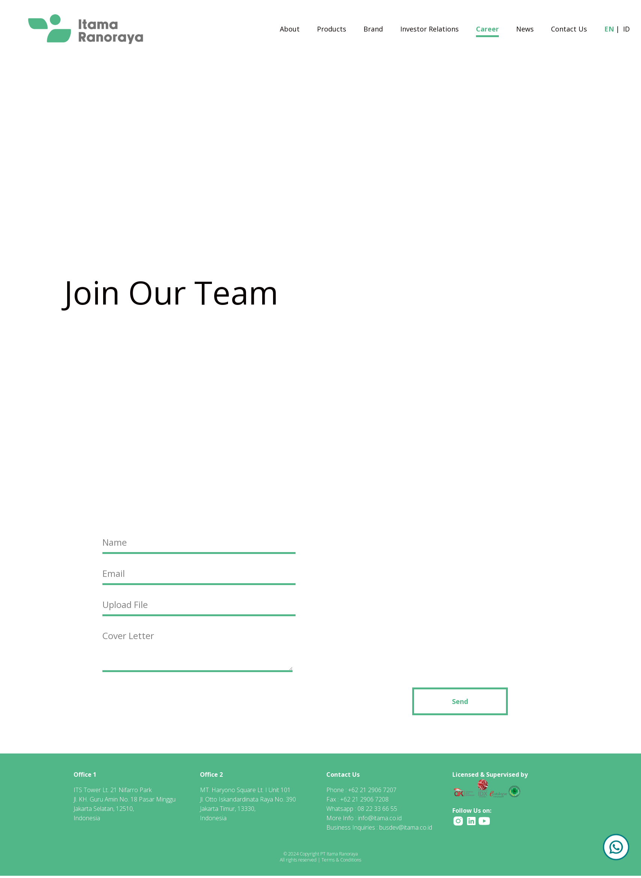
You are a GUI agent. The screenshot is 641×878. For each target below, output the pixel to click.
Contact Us (569, 29)
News (525, 29)
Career (487, 29)
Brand (373, 29)
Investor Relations (429, 29)
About (290, 29)
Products (331, 29)
